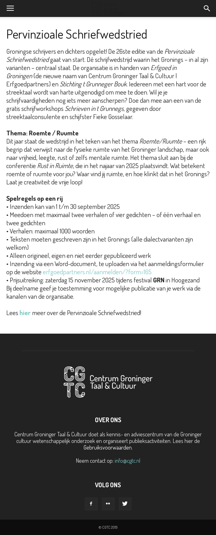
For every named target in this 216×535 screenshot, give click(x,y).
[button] (207, 8)
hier (25, 312)
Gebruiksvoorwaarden (108, 447)
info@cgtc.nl (127, 460)
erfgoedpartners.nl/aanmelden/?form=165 (98, 271)
